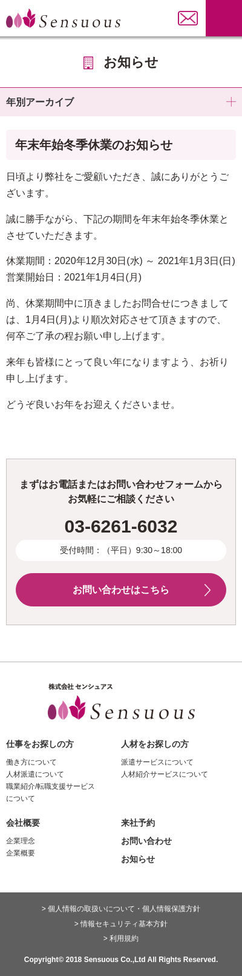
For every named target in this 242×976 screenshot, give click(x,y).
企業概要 (20, 853)
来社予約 (138, 823)
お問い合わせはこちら (121, 590)
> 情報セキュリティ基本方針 (121, 924)
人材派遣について (35, 774)
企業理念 (20, 841)
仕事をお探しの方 (40, 744)
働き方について (31, 762)
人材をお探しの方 (155, 744)
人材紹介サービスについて (164, 774)
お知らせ (138, 859)
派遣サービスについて (157, 762)
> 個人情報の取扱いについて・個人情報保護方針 (121, 909)
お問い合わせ (146, 841)
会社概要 (23, 823)
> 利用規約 (121, 938)
